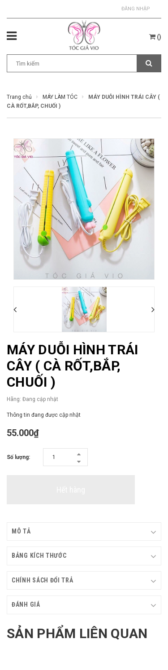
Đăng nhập (135, 9)
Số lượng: (18, 457)
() (155, 36)
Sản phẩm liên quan (77, 633)
